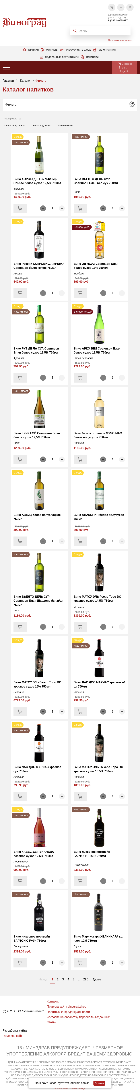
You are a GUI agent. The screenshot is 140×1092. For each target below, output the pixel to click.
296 (85, 979)
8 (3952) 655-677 (118, 20)
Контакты (52, 50)
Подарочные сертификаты (62, 57)
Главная (33, 50)
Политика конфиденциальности (68, 1011)
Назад (43, 979)
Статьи (51, 1022)
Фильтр (41, 80)
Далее (97, 979)
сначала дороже (41, 126)
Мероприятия (107, 50)
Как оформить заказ (78, 50)
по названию (65, 126)
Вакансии (92, 57)
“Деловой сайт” (13, 1035)
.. (79, 979)
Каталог (25, 80)
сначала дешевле (15, 126)
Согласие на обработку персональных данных (78, 1017)
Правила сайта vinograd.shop (66, 1006)
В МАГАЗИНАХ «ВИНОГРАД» (70, 1088)
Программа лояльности (120, 40)
